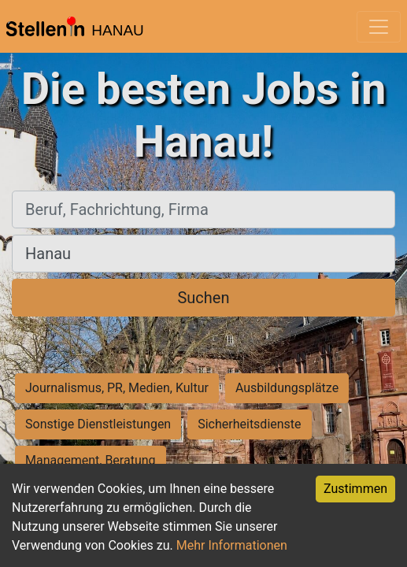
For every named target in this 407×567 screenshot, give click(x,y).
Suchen (203, 297)
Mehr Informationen (231, 545)
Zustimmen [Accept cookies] (355, 488)
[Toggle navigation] (379, 27)
